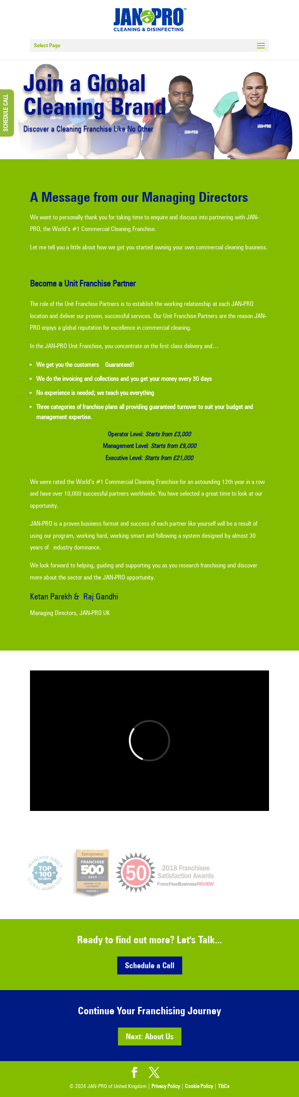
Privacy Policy (165, 1086)
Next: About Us (150, 1036)
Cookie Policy (199, 1086)
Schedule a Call (149, 965)
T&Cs (223, 1086)
